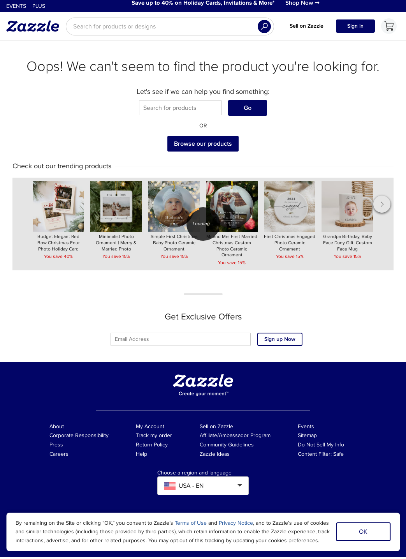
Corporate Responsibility (79, 437)
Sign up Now (279, 341)
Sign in (355, 28)
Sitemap (307, 437)
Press (56, 447)
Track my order (154, 437)
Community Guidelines (227, 447)
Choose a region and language (194, 475)
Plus (38, 7)
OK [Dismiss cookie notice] (363, 532)
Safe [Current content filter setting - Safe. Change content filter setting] (338, 456)
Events (16, 7)
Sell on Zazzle (306, 28)
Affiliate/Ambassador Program (235, 437)
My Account (150, 428)
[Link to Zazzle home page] (35, 28)
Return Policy (152, 447)
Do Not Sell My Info (321, 447)
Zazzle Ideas (215, 456)
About (56, 428)
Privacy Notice (236, 523)
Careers (59, 456)
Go (247, 110)
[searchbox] (170, 28)
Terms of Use (191, 523)
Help (141, 456)
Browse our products (203, 146)
